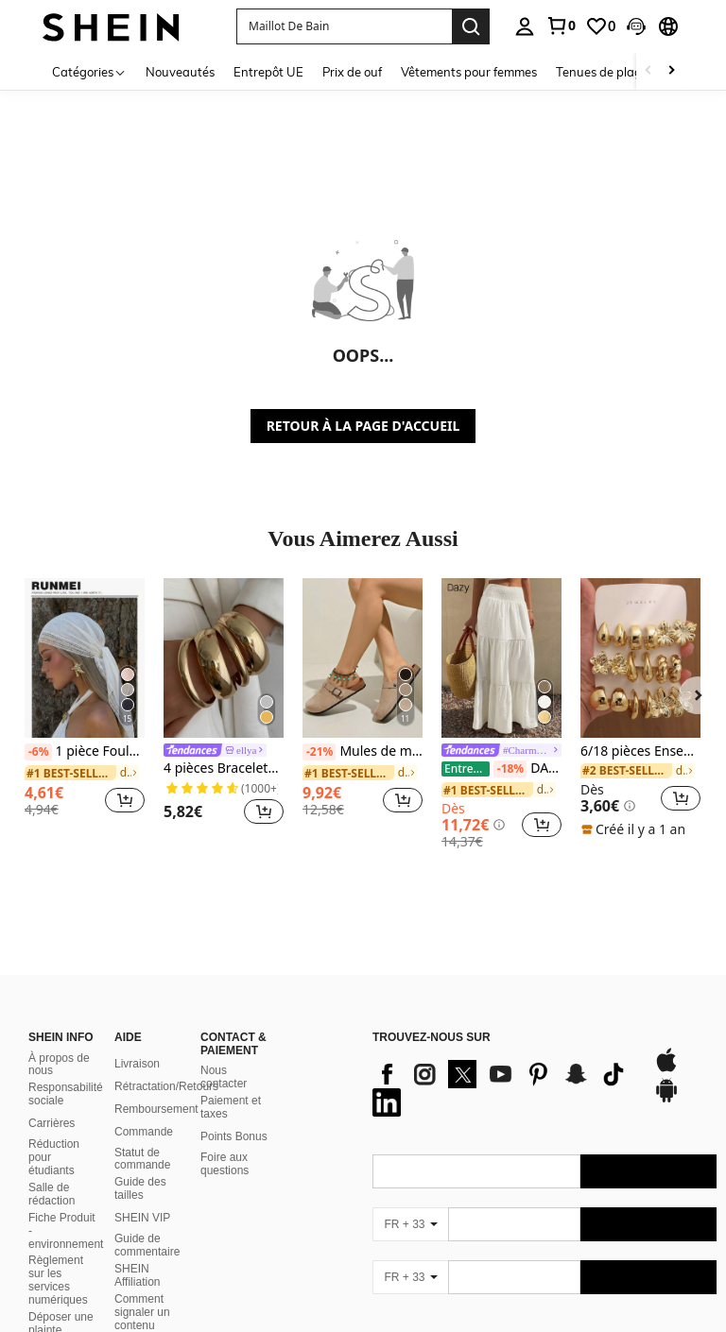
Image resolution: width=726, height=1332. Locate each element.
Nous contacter (223, 1054)
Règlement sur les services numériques (58, 1257)
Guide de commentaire (147, 1222)
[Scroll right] (671, 71)
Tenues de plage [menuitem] (602, 71)
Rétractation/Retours (166, 1063)
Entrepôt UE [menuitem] (268, 71)
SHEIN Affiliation (137, 1252)
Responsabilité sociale (65, 1071)
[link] (560, 25)
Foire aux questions (224, 1141)
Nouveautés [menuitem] (180, 71)
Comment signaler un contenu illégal (142, 1296)
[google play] (666, 1077)
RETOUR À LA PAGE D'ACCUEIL (363, 426)
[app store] (666, 1046)
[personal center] (524, 26)
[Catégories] (89, 71)
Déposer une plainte (61, 1301)
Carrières (51, 1100)
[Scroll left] (648, 71)
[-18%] (510, 768)
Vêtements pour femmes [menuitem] (469, 71)
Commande (143, 1109)
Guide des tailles (140, 1166)
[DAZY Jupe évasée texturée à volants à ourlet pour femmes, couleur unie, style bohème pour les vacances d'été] (501, 658)
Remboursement (156, 1086)
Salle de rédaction (51, 1171)
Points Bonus (234, 1113)
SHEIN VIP (142, 1195)
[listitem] (85, 704)
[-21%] (319, 751)
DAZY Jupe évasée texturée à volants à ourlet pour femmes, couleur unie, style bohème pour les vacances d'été (501, 768)
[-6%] (38, 751)
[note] (635, 829)
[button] (636, 26)
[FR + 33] (410, 1202)
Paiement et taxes (230, 1084)
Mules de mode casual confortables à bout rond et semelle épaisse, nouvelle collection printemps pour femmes (362, 751)
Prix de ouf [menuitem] (352, 71)
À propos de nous (59, 1042)
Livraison (137, 1041)
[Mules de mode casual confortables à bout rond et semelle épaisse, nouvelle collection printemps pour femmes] (362, 658)
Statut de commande (142, 1136)
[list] (503, 1065)
